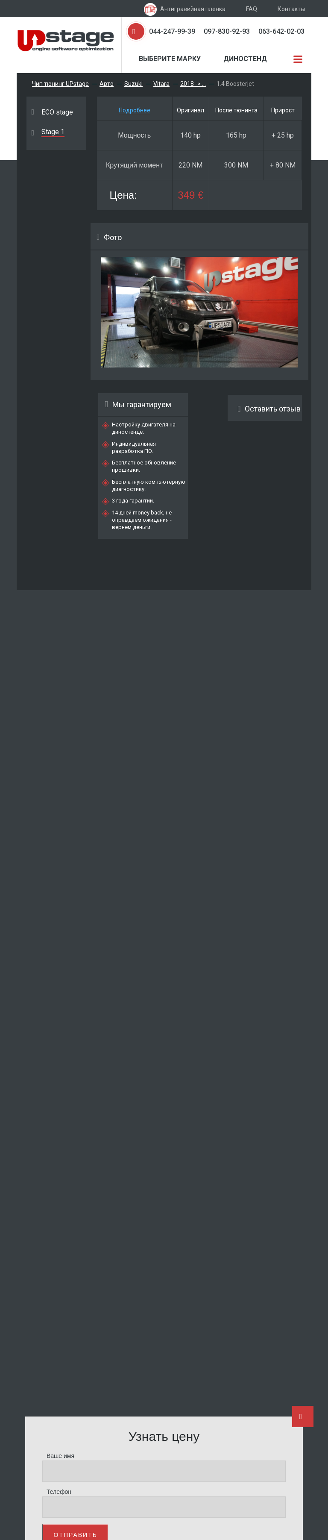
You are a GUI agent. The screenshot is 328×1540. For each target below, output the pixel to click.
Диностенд (245, 59)
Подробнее (134, 110)
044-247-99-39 (172, 31)
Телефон (59, 1491)
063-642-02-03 (281, 31)
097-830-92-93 (227, 31)
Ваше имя (60, 1455)
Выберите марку (170, 59)
